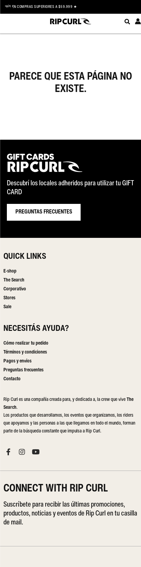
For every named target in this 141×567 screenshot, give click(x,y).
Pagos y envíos (17, 361)
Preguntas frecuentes (23, 370)
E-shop (9, 271)
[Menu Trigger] (9, 11)
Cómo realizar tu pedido (25, 343)
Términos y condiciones (25, 352)
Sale (7, 307)
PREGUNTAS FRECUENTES (43, 212)
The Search (13, 280)
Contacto (12, 379)
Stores (9, 298)
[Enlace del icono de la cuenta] (138, 21)
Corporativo (14, 289)
